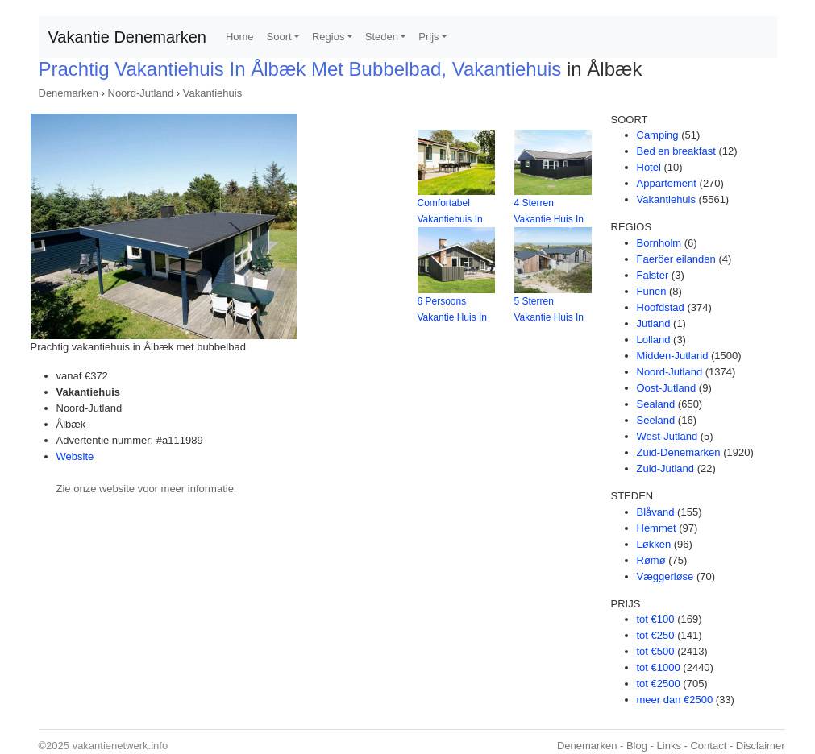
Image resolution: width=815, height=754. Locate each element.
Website (75, 456)
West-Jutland (667, 436)
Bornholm (659, 243)
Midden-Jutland (673, 356)
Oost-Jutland (666, 388)
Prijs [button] (428, 37)
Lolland (654, 340)
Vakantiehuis (212, 93)
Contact (708, 746)
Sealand (656, 404)
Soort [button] (279, 37)
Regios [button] (328, 37)
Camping (658, 135)
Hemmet (656, 528)
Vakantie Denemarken (127, 37)
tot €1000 (658, 667)
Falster (653, 275)
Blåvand (656, 512)
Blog (636, 746)
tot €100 (656, 619)
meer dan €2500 (675, 700)
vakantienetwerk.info (120, 746)
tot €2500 (658, 683)
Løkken (654, 544)
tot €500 (656, 651)
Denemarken (68, 93)
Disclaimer (760, 746)
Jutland (654, 323)
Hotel (649, 167)
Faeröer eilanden (676, 259)
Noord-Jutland (141, 93)
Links (669, 746)
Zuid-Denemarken (679, 452)
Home (240, 37)
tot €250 (656, 635)
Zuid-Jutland (666, 468)
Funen (652, 291)
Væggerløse (665, 576)
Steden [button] (381, 37)
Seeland (656, 420)
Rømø (651, 560)
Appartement (666, 183)
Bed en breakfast (676, 151)
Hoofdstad (660, 307)
